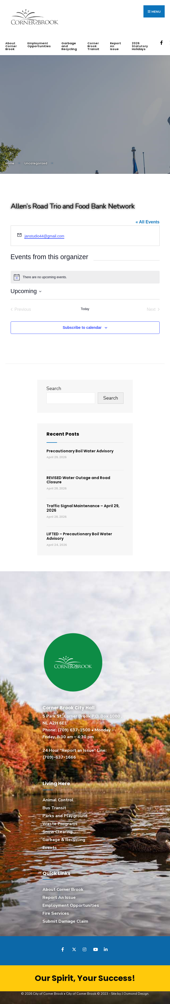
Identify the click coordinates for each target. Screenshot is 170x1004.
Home (9, 163)
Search (53, 388)
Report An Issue (115, 46)
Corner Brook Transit (93, 46)
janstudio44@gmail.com (44, 236)
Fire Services (55, 913)
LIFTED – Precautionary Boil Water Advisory (79, 536)
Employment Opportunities (39, 44)
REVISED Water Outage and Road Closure (78, 480)
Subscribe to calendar (82, 327)
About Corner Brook (11, 46)
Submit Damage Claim (65, 921)
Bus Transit (54, 808)
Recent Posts (62, 433)
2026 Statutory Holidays (140, 46)
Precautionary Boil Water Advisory (79, 450)
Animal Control (58, 800)
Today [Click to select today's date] (85, 309)
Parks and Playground (64, 816)
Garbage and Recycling (69, 46)
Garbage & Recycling (63, 839)
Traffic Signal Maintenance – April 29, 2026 (83, 508)
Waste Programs (60, 823)
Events (49, 847)
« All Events (147, 221)
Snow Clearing (57, 831)
